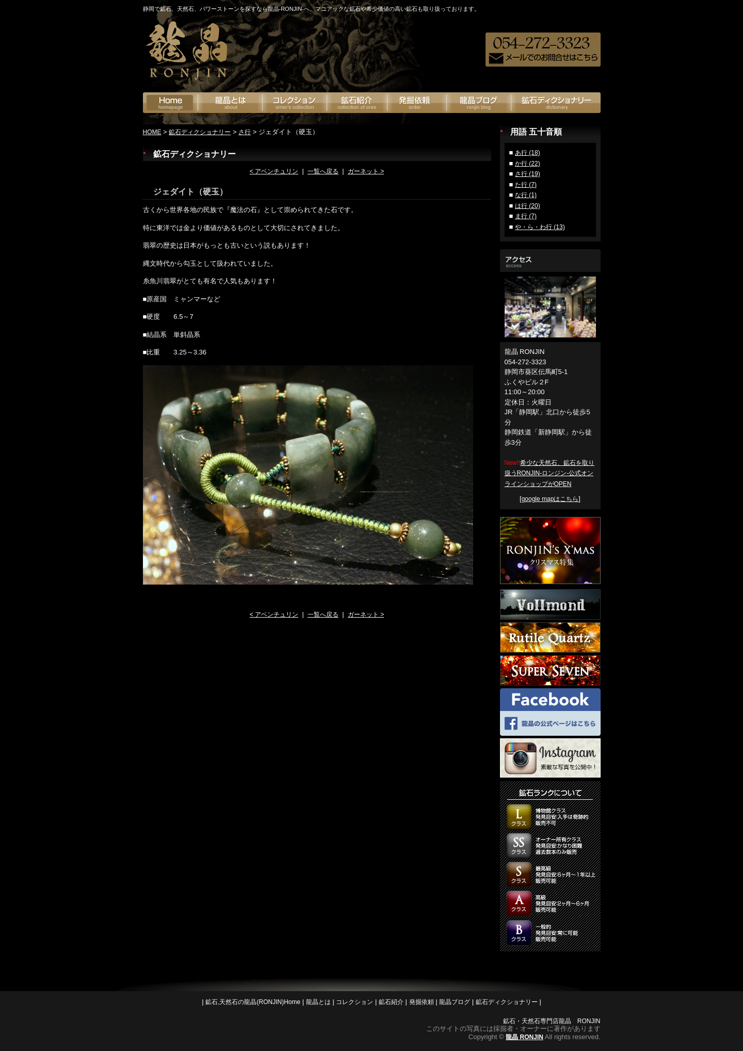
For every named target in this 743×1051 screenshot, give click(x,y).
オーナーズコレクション (295, 102)
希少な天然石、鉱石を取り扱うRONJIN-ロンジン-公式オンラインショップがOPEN (550, 473)
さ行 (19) (527, 173)
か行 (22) (527, 163)
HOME (152, 132)
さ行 (244, 132)
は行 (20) (527, 205)
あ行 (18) (527, 152)
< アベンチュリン (274, 171)
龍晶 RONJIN (524, 1037)
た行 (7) (526, 184)
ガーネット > (366, 171)
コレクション (354, 1002)
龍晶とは (230, 102)
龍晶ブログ (479, 102)
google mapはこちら (550, 499)
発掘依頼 (417, 102)
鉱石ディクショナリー (556, 102)
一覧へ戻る (323, 171)
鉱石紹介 (357, 102)
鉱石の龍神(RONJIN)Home (170, 102)
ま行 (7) (526, 216)
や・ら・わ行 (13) (540, 227)
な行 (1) (526, 195)
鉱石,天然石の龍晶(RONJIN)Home (252, 1002)
